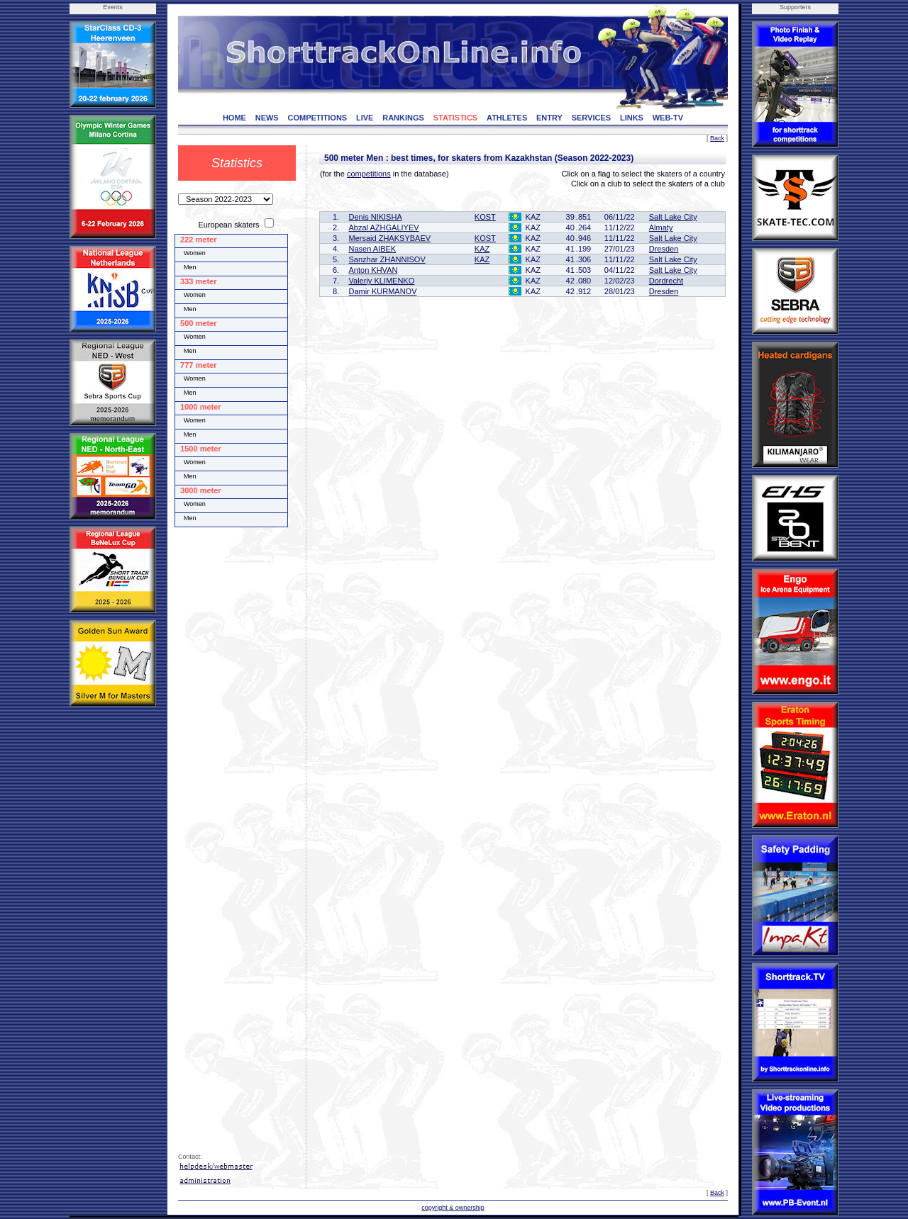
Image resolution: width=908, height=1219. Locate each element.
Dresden (664, 249)
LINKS (631, 117)
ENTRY (549, 117)
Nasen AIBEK (373, 249)
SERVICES (591, 117)
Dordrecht (666, 280)
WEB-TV (668, 117)
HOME (234, 117)
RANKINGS (403, 117)
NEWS (267, 117)
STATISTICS (455, 117)
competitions (369, 173)
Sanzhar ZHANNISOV (387, 259)
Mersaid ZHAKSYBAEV (390, 238)
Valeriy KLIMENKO (382, 280)
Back (717, 138)
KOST (485, 217)
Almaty (661, 227)
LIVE (364, 117)
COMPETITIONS (317, 117)
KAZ (482, 249)
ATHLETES (507, 117)
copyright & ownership (453, 1207)
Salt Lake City (673, 217)
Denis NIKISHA (375, 217)
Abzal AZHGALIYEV (384, 227)
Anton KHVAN (373, 270)
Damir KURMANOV (383, 291)
